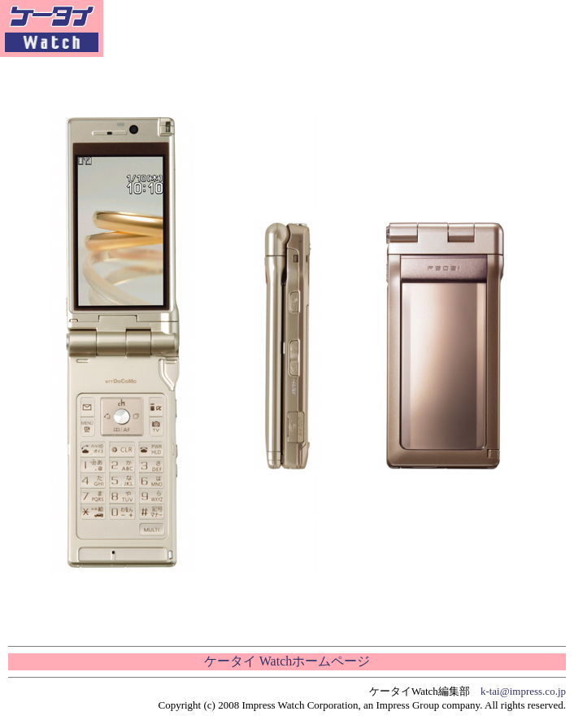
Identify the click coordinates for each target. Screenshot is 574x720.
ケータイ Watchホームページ (287, 661)
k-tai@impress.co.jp (523, 691)
